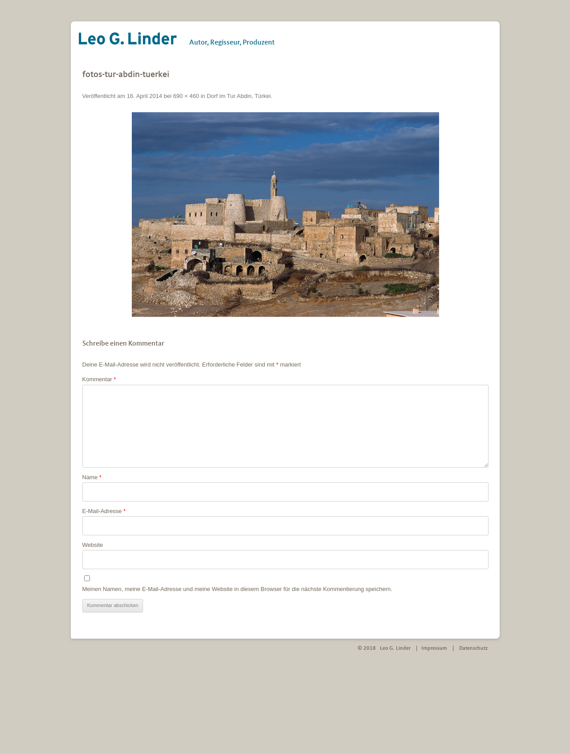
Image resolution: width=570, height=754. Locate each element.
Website (92, 545)
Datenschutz (473, 648)
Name (92, 477)
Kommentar (99, 379)
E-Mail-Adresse (104, 511)
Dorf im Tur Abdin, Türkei (239, 96)
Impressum (434, 648)
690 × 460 (186, 96)
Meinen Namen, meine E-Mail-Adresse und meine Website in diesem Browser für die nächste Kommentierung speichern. (237, 589)
